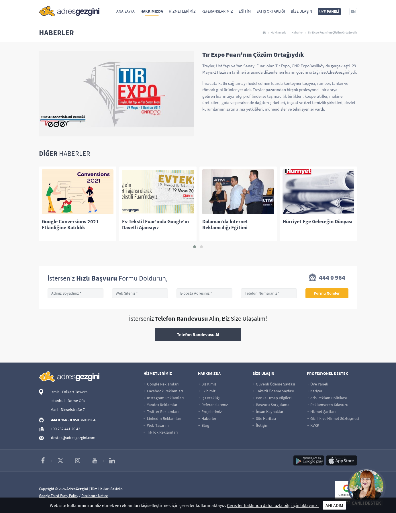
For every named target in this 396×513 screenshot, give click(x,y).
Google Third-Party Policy (58, 495)
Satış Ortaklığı (270, 11)
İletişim (260, 425)
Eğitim (245, 11)
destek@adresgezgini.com (73, 437)
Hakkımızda (151, 11)
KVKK (313, 425)
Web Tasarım (156, 425)
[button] (194, 247)
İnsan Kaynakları (268, 411)
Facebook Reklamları (163, 390)
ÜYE (329, 11)
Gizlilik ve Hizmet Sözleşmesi (333, 418)
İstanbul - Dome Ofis (67, 400)
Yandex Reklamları (161, 404)
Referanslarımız (217, 11)
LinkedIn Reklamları (162, 418)
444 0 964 (327, 278)
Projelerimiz (210, 411)
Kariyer (314, 390)
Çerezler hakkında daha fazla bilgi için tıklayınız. (273, 505)
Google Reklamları (161, 384)
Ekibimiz (206, 390)
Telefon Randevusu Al (198, 334)
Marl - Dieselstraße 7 (67, 409)
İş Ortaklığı (208, 397)
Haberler (297, 32)
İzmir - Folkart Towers (68, 391)
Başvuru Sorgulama (270, 404)
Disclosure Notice (94, 495)
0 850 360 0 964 (82, 419)
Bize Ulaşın (301, 11)
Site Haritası (264, 418)
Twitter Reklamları (161, 411)
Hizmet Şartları (321, 411)
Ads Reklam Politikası (327, 397)
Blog (203, 425)
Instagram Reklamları (164, 397)
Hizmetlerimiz (182, 11)
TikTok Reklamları (161, 432)
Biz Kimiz (207, 384)
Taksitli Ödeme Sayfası (273, 390)
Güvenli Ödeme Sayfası (273, 384)
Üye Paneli (317, 384)
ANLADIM (334, 505)
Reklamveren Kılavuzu (327, 404)
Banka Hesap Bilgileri (271, 397)
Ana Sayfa (125, 11)
